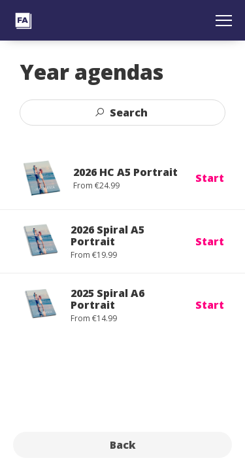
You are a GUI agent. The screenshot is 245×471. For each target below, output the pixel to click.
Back (123, 445)
